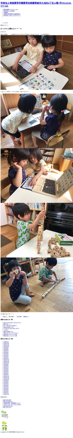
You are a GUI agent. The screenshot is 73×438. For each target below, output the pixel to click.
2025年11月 (6, 344)
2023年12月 (6, 376)
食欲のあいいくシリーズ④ (10, 334)
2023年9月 (5, 380)
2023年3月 (5, 389)
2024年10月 (6, 362)
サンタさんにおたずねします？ (11, 328)
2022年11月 (6, 394)
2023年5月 (5, 386)
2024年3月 (5, 373)
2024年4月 (5, 371)
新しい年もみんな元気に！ (10, 325)
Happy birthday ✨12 (8, 327)
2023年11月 (6, 377)
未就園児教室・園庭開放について (11, 403)
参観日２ (25, 316)
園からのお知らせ (7, 401)
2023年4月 (5, 388)
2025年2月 (5, 358)
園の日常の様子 (7, 400)
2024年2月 (5, 374)
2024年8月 (5, 365)
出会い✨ (5, 316)
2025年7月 (5, 350)
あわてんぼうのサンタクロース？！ (12, 322)
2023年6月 (5, 385)
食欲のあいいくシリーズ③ (10, 335)
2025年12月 (6, 343)
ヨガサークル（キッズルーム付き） (12, 404)
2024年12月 (6, 359)
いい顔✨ (5, 329)
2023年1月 (5, 392)
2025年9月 (5, 347)
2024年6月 (5, 368)
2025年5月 (5, 353)
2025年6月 (5, 352)
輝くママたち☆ (7, 407)
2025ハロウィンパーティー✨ (10, 332)
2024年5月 (5, 370)
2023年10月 (6, 379)
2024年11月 (6, 361)
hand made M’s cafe (8, 406)
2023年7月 (5, 383)
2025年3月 (5, 356)
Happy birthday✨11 (8, 331)
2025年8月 (5, 349)
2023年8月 (5, 382)
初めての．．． (7, 324)
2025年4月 (5, 355)
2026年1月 (5, 341)
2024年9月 (5, 364)
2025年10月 (6, 346)
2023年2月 (5, 391)
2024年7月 (5, 367)
